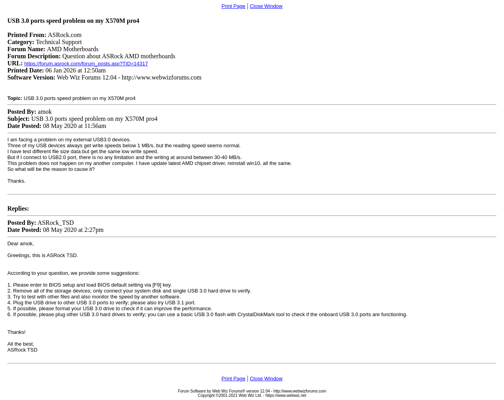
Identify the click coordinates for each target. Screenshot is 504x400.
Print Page (234, 6)
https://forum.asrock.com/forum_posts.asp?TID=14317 (86, 64)
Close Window (266, 6)
